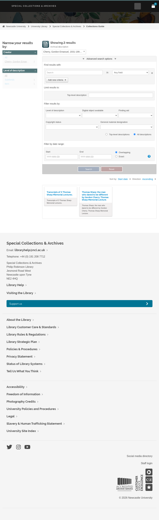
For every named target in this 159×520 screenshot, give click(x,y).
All (6, 58)
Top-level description (77, 95)
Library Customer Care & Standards (31, 327)
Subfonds (9, 80)
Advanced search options (99, 58)
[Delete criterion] (151, 72)
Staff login (146, 463)
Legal (11, 416)
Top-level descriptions (117, 134)
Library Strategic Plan (22, 342)
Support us (15, 303)
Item (7, 84)
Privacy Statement (20, 356)
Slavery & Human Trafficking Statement (34, 423)
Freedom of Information (23, 394)
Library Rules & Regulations (26, 334)
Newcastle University (16, 26)
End (81, 152)
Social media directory (139, 456)
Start (48, 152)
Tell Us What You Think (22, 371)
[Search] (74, 72)
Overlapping (122, 152)
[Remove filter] (84, 51)
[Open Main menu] (145, 6)
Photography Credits (21, 401)
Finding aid (124, 110)
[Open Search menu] (137, 6)
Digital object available (92, 110)
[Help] (148, 156)
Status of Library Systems (24, 364)
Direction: (136, 179)
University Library (39, 26)
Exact (119, 156)
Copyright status (53, 122)
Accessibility (16, 387)
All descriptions (142, 134)
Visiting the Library (20, 293)
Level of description (14, 70)
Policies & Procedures (22, 349)
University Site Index (21, 431)
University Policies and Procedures (31, 409)
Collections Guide (95, 26)
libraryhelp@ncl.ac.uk (30, 250)
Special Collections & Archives (34, 6)
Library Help (15, 285)
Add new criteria (57, 80)
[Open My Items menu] (153, 6)
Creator (7, 52)
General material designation (114, 122)
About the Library (19, 319)
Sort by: (113, 179)
